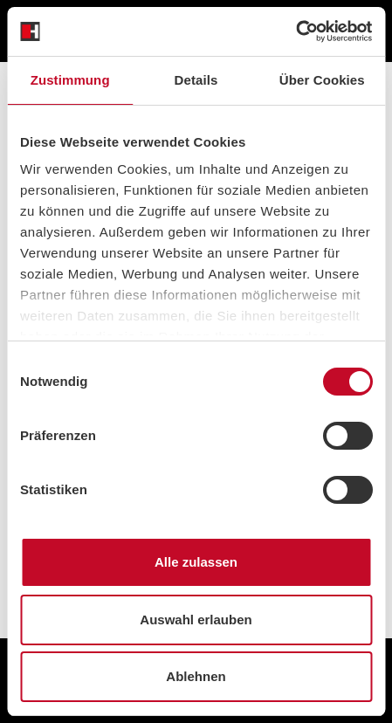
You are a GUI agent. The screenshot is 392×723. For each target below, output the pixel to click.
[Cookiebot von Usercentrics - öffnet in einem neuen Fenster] (295, 31)
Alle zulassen (196, 561)
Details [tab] (196, 79)
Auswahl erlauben (195, 619)
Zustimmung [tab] (70, 79)
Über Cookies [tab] (322, 79)
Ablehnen (195, 676)
